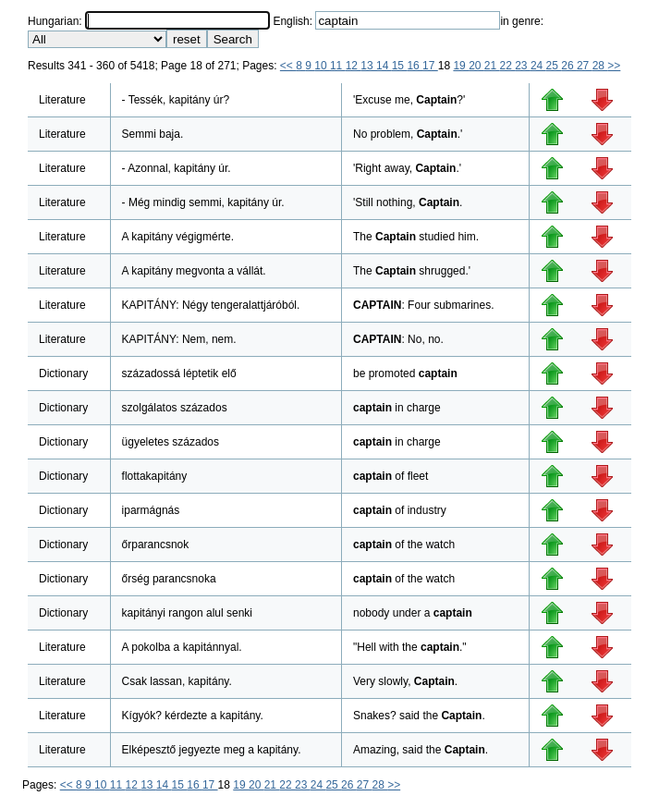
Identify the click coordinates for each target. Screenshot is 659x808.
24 (538, 65)
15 (400, 65)
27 (584, 65)
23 (523, 65)
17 (430, 65)
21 (492, 65)
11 (338, 65)
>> (613, 65)
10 (322, 65)
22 (508, 65)
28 (600, 65)
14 (384, 65)
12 (353, 65)
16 (414, 65)
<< (288, 65)
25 (554, 65)
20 (476, 65)
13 (368, 65)
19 (461, 65)
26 (569, 65)
